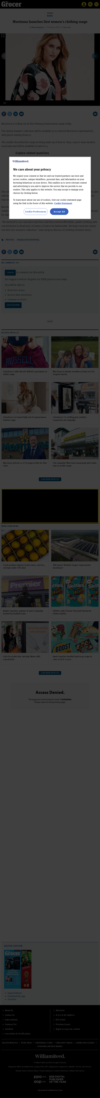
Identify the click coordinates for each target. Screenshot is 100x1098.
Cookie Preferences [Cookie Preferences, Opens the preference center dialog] (35, 211)
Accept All (59, 211)
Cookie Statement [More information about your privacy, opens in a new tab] (63, 203)
